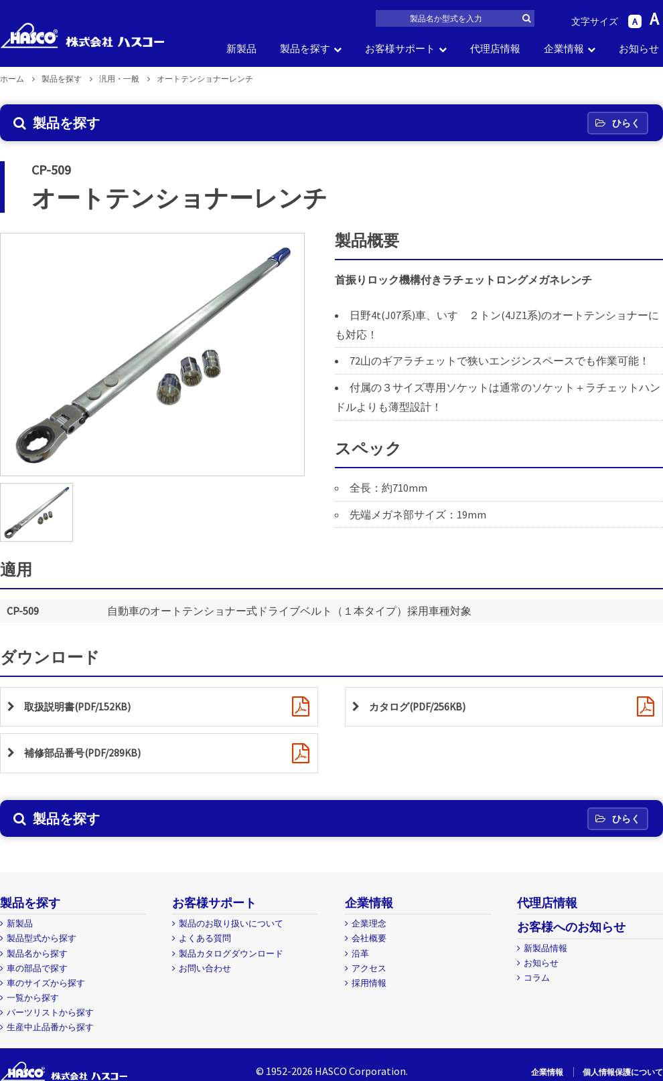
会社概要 (369, 938)
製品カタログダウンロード (231, 953)
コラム (537, 977)
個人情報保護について (623, 1072)
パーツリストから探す (50, 1012)
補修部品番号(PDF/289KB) (85, 754)
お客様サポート (400, 48)
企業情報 (564, 48)
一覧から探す (33, 997)
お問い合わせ (205, 968)
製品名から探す (37, 953)
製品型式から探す (41, 938)
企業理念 (369, 923)
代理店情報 (495, 48)
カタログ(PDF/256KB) (420, 707)
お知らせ (639, 48)
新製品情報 (545, 948)
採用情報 (369, 983)
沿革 (360, 953)
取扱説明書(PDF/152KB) (80, 707)
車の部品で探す (37, 968)
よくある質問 (205, 938)
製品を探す (305, 48)
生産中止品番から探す (50, 1027)
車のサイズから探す (46, 983)
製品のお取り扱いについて (231, 923)
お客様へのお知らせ (571, 927)
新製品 (241, 48)
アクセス (369, 968)
